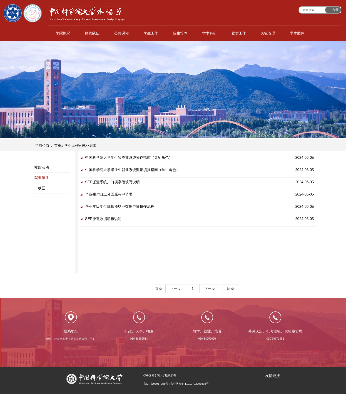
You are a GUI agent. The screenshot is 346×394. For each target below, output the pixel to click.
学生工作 (151, 33)
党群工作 (238, 33)
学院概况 (63, 33)
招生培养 (180, 33)
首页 (57, 145)
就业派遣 (41, 178)
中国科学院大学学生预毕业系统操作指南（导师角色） (128, 157)
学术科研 (209, 33)
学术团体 (297, 33)
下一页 (209, 289)
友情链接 (272, 376)
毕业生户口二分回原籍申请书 (108, 194)
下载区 (39, 188)
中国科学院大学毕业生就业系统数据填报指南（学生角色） (132, 170)
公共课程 (121, 33)
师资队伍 (92, 33)
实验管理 (268, 33)
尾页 (230, 289)
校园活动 (41, 167)
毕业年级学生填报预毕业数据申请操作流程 (119, 206)
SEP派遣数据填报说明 (103, 219)
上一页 (175, 289)
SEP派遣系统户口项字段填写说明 (112, 182)
